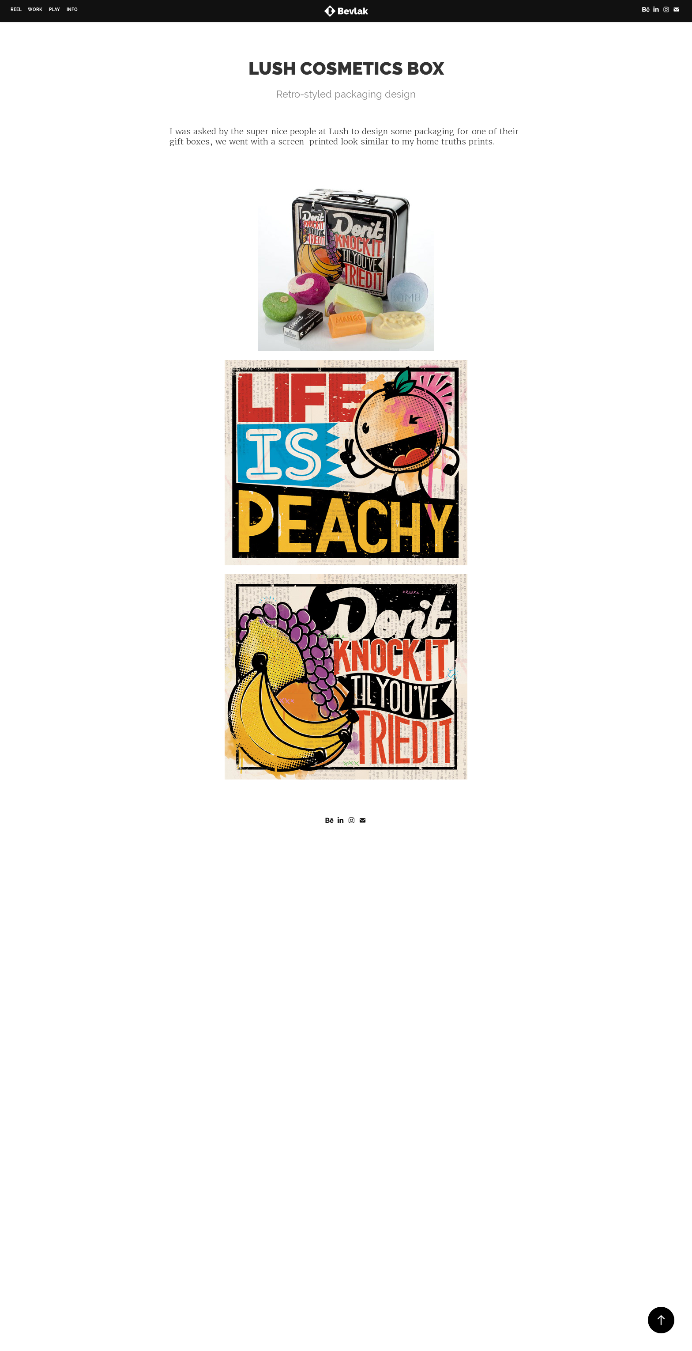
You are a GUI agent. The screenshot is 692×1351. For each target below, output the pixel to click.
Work (35, 9)
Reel (16, 9)
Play (54, 9)
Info (72, 9)
